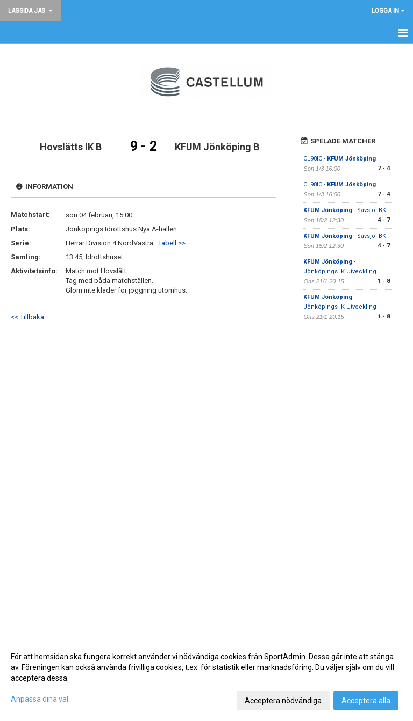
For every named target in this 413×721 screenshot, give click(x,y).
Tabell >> (172, 243)
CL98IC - (339, 158)
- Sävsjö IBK (344, 210)
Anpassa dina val (39, 699)
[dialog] (206, 678)
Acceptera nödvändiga (283, 700)
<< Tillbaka (27, 317)
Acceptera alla (365, 700)
